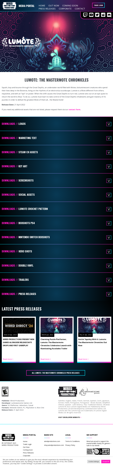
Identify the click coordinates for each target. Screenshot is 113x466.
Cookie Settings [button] (94, 461)
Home (42, 5)
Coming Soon (70, 5)
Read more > (8, 359)
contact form (74, 109)
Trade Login (98, 5)
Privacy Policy (70, 445)
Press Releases (47, 8)
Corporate (65, 8)
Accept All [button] (106, 461)
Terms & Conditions (72, 441)
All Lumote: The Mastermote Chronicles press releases (55, 373)
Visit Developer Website (69, 417)
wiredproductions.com (52, 441)
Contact (80, 8)
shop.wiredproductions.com (54, 445)
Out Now (53, 5)
